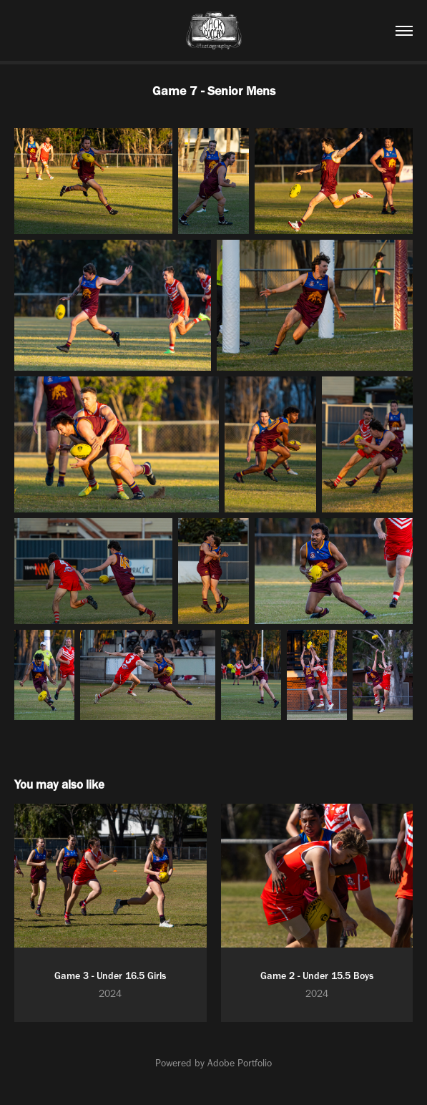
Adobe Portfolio (239, 1063)
